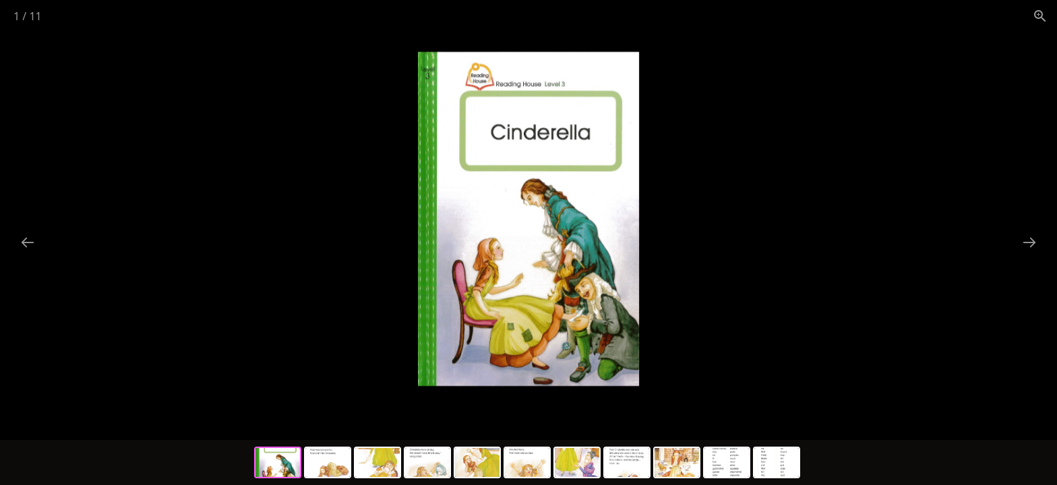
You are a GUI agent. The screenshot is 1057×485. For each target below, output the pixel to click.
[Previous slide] (27, 242)
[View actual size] (1040, 16)
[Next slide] (1029, 242)
